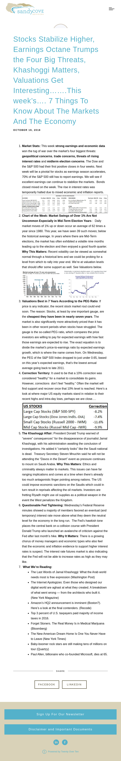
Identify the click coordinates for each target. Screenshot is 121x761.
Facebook (46, 684)
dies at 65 (100, 654)
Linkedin (74, 684)
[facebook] (65, 742)
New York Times (54, 638)
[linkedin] (56, 742)
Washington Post (83, 577)
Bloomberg (39, 628)
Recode (85, 608)
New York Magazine (45, 597)
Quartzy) (43, 649)
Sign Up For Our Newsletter (60, 714)
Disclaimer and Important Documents (61, 729)
